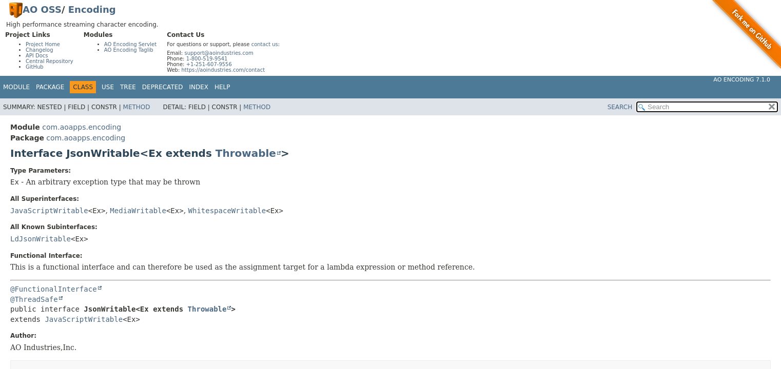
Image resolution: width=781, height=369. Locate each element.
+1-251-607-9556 (209, 64)
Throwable (246, 153)
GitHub (35, 67)
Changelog (39, 50)
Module (16, 87)
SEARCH (620, 107)
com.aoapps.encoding (81, 127)
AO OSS (42, 9)
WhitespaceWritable (227, 211)
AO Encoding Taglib (128, 50)
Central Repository (49, 61)
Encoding (92, 9)
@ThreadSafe (34, 299)
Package (50, 87)
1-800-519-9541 (207, 58)
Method (136, 107)
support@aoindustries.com (218, 53)
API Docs (37, 55)
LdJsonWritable (40, 239)
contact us (264, 44)
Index (199, 87)
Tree (128, 87)
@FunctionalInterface (53, 289)
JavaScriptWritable (49, 211)
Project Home (43, 44)
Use (108, 87)
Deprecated (162, 87)
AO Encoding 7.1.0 (741, 79)
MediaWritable (138, 211)
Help (222, 87)
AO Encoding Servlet (130, 44)
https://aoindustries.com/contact (223, 70)
